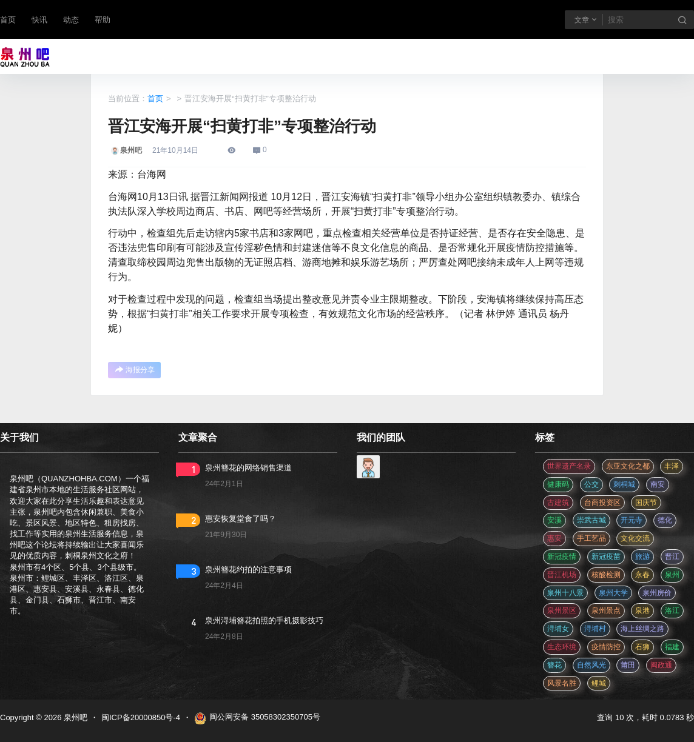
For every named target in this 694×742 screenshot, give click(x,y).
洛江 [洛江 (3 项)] (672, 610)
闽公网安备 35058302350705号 (257, 718)
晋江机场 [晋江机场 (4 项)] (561, 574)
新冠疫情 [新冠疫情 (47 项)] (561, 556)
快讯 (39, 19)
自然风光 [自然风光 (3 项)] (591, 665)
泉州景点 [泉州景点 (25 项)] (606, 610)
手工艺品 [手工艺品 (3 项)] (591, 538)
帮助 (102, 19)
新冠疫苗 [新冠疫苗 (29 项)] (606, 556)
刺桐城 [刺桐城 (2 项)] (624, 484)
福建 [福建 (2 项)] (672, 647)
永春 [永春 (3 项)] (642, 574)
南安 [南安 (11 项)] (657, 484)
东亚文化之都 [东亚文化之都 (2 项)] (628, 466)
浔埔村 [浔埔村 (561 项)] (595, 628)
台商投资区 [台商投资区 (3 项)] (602, 502)
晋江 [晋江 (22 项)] (672, 556)
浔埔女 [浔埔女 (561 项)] (558, 628)
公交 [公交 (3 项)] (591, 484)
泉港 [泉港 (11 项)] (642, 610)
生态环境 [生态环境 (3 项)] (561, 647)
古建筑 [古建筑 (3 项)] (558, 502)
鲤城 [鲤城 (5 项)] (598, 683)
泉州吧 (74, 717)
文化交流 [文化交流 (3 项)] (635, 538)
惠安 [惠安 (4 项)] (554, 538)
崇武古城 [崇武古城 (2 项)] (591, 520)
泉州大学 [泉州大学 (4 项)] (613, 593)
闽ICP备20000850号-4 (140, 717)
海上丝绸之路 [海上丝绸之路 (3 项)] (642, 628)
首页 (8, 19)
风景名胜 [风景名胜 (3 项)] (561, 683)
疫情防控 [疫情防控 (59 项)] (606, 647)
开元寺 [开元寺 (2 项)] (631, 520)
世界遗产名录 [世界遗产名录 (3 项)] (569, 466)
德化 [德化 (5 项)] (665, 520)
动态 (71, 19)
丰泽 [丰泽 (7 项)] (671, 466)
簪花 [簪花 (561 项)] (554, 665)
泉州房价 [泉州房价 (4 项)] (657, 593)
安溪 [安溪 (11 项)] (554, 520)
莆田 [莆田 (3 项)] (628, 665)
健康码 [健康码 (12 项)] (558, 484)
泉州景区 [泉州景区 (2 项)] (561, 610)
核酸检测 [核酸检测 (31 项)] (606, 574)
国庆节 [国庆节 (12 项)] (646, 502)
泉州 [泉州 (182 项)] (672, 574)
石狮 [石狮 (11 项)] (642, 647)
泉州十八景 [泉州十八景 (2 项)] (565, 593)
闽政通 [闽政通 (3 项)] (661, 665)
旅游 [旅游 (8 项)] (642, 556)
